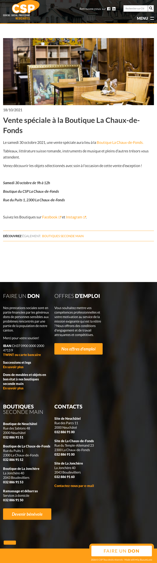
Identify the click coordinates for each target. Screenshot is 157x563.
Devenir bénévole (27, 514)
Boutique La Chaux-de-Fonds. (120, 142)
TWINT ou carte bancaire (22, 355)
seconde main (63, 236)
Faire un (122, 551)
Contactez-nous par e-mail (74, 486)
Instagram (73, 217)
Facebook (49, 217)
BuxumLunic (146, 559)
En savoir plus (13, 367)
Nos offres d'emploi (78, 348)
